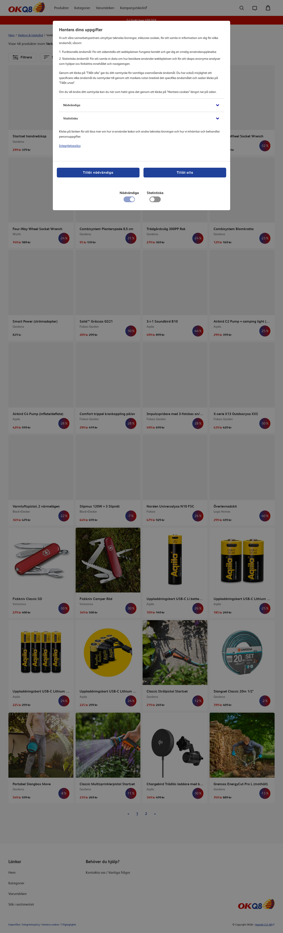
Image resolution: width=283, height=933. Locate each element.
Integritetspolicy (70, 145)
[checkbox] (155, 200)
